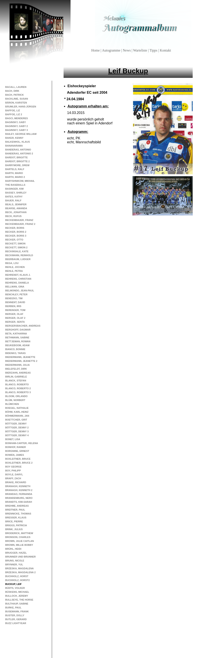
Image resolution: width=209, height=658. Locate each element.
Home (96, 50)
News (127, 50)
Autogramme (111, 50)
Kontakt (165, 50)
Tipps (154, 50)
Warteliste (140, 50)
